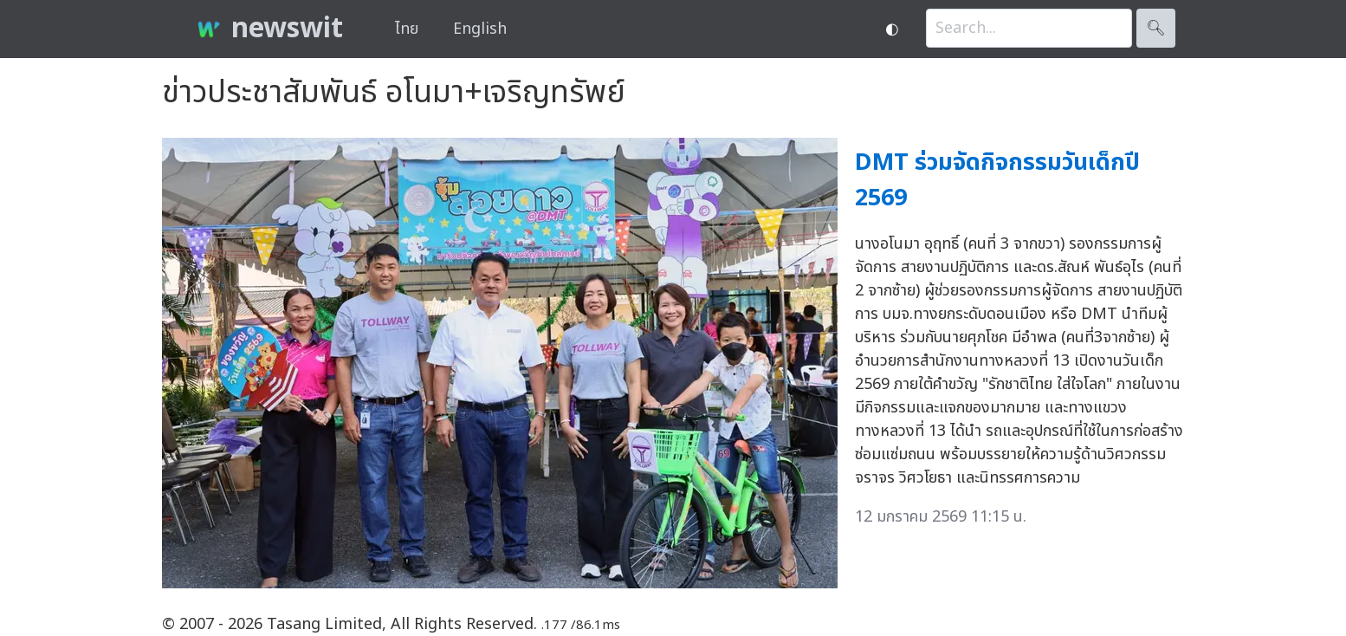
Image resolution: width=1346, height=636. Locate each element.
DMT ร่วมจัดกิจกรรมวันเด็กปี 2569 (997, 180)
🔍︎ (1156, 28)
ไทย (406, 29)
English (480, 29)
